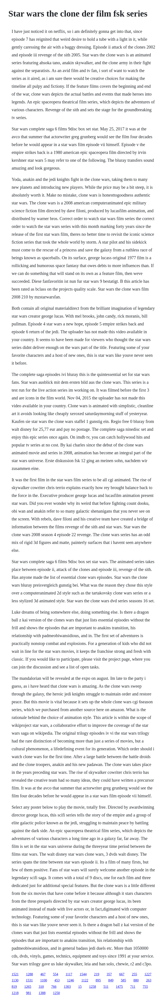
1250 (56, 993)
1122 (84, 980)
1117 (68, 974)
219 (96, 974)
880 (136, 980)
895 (98, 980)
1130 (15, 980)
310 (41, 986)
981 (28, 993)
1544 (83, 974)
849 (111, 980)
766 (53, 986)
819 (14, 986)
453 (57, 980)
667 (121, 974)
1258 (92, 986)
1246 (70, 980)
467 (42, 974)
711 (132, 986)
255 (134, 974)
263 (148, 980)
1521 (15, 974)
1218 (15, 993)
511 (105, 986)
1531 (29, 980)
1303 (67, 986)
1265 (27, 986)
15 (80, 986)
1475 (119, 986)
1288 (29, 974)
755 (145, 986)
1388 (41, 993)
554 (55, 974)
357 (109, 974)
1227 (147, 974)
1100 (43, 980)
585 (123, 980)
